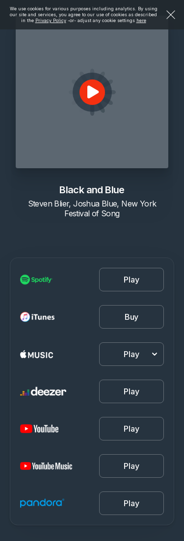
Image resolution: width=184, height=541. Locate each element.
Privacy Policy (50, 20)
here (141, 20)
